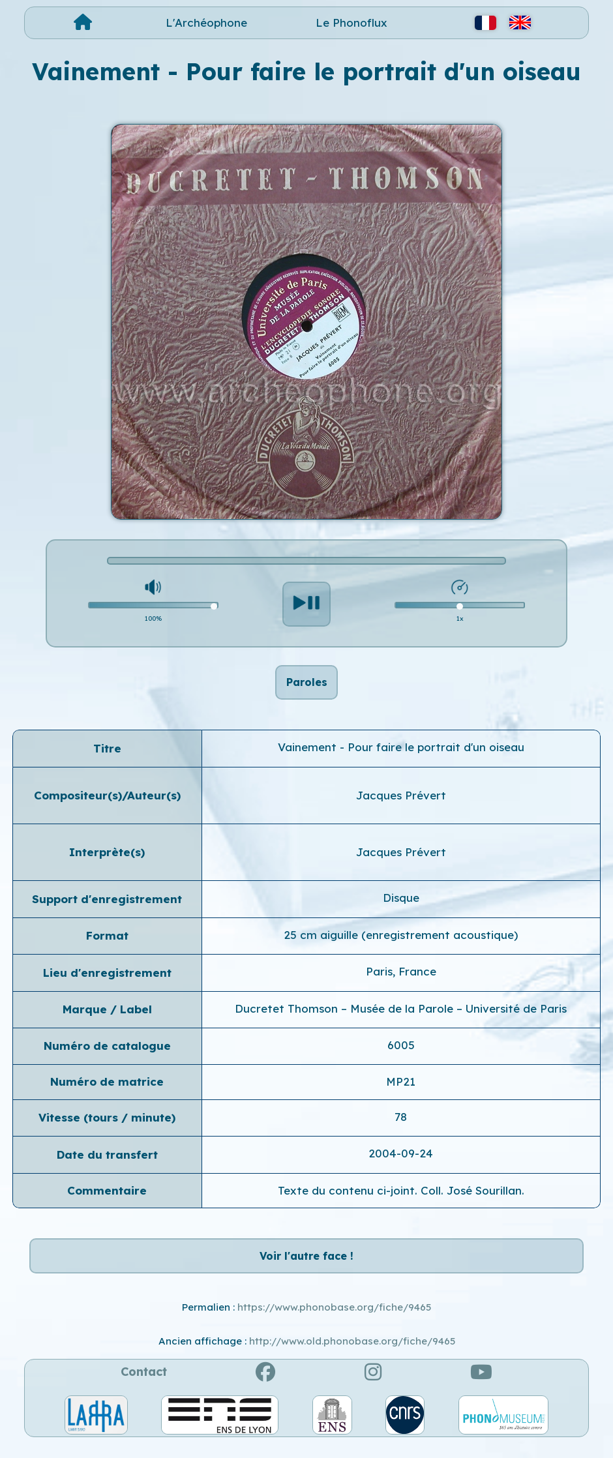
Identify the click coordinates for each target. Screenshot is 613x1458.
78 (401, 1124)
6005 (401, 1052)
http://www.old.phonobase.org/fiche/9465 (352, 1356)
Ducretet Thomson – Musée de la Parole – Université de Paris (401, 1015)
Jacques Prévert (401, 802)
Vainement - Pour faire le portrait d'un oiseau (401, 754)
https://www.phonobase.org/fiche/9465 (334, 1321)
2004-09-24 (400, 1160)
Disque (401, 905)
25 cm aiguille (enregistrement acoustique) (401, 942)
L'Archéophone (206, 22)
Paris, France (401, 978)
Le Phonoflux (351, 22)
